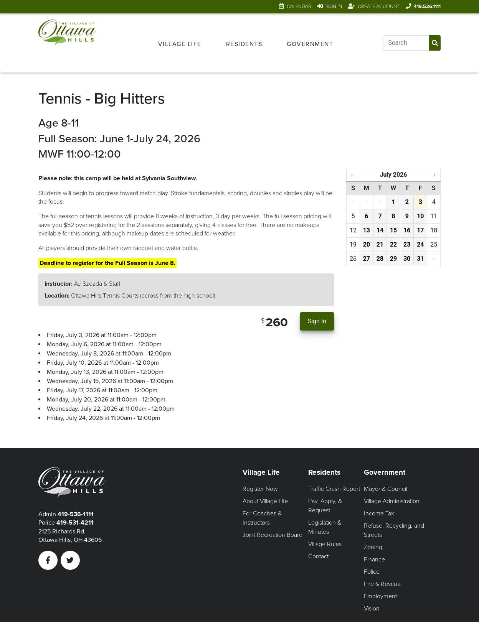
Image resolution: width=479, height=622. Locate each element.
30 (406, 258)
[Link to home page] (67, 43)
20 (366, 244)
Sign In (333, 6)
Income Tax (379, 513)
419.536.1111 (427, 6)
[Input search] (406, 43)
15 (393, 230)
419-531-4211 (75, 523)
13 (366, 230)
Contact (318, 556)
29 (393, 258)
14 (380, 230)
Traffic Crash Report (334, 489)
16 (406, 230)
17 (420, 230)
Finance (374, 559)
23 (406, 244)
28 (380, 258)
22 (393, 244)
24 (420, 244)
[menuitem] (180, 43)
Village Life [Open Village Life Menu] (180, 44)
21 (380, 244)
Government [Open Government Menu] (310, 44)
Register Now (260, 489)
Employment (380, 596)
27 (366, 258)
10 (420, 216)
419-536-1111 (76, 514)
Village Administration (392, 501)
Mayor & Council (385, 489)
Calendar (299, 6)
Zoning (373, 547)
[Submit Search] (435, 43)
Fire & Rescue (382, 584)
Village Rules (325, 544)
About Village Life (265, 501)
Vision (372, 608)
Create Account (379, 6)
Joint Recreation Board (272, 535)
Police (372, 572)
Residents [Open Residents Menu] (244, 44)
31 (420, 258)
